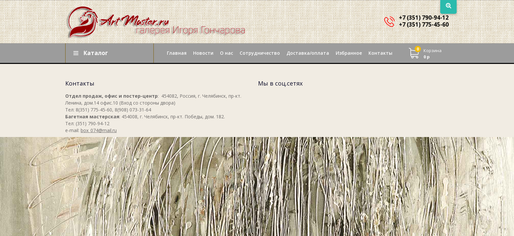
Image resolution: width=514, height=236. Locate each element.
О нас (226, 53)
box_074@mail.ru (99, 130)
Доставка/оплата (308, 53)
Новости (203, 53)
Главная (177, 53)
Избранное (349, 53)
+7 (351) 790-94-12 (424, 17)
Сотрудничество (260, 53)
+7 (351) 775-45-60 (424, 24)
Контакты (380, 53)
